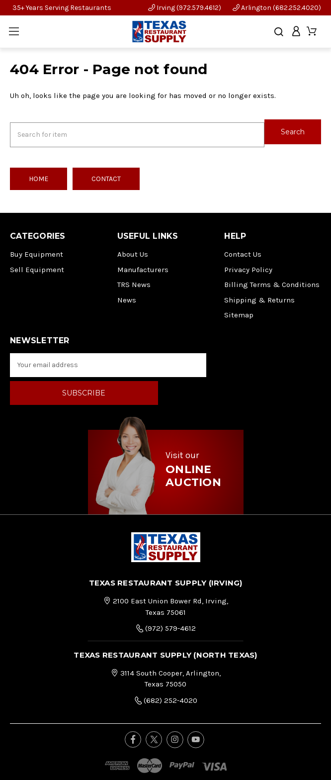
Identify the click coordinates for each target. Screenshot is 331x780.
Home (38, 173)
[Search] (278, 32)
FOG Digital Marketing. (187, 764)
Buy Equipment (36, 248)
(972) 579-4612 (166, 593)
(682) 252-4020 (165, 666)
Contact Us (242, 248)
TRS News (134, 278)
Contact (106, 173)
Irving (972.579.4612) (184, 7)
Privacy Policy (248, 263)
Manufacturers (142, 263)
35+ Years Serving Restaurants (61, 7)
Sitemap (238, 308)
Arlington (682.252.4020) (277, 7)
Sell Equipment (37, 263)
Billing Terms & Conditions (272, 278)
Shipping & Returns (259, 293)
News (126, 293)
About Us (132, 248)
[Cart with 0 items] (312, 31)
